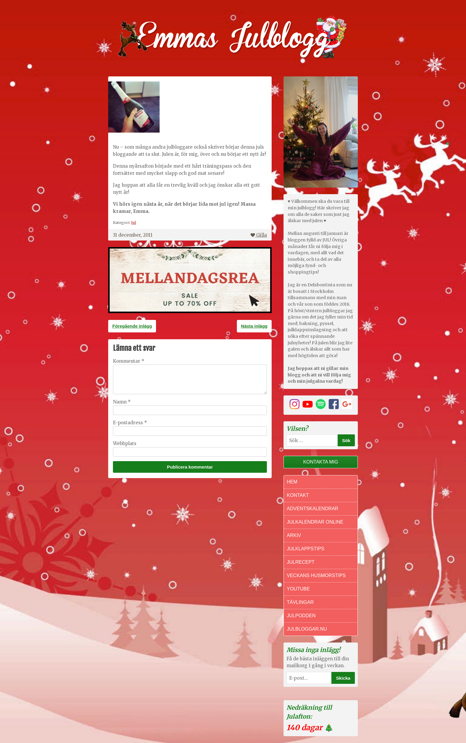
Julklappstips (305, 548)
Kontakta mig (320, 461)
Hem (292, 481)
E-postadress (130, 422)
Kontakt (298, 495)
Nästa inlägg (254, 326)
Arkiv (294, 535)
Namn (122, 402)
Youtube (298, 588)
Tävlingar (300, 602)
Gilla (259, 235)
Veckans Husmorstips (316, 575)
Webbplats (124, 443)
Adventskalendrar (312, 508)
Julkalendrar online (315, 521)
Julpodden (301, 615)
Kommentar (128, 361)
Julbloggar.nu (307, 629)
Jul (133, 222)
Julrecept (300, 562)
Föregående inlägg (132, 326)
